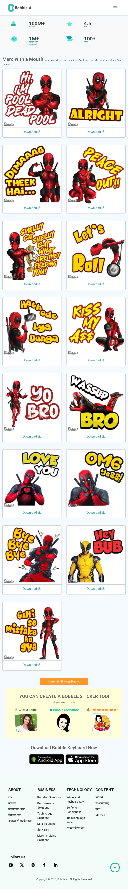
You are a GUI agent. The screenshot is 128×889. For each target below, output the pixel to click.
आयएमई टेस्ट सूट (75, 828)
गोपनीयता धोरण (16, 809)
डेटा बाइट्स (43, 829)
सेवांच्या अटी (14, 815)
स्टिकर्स (99, 797)
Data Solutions (46, 823)
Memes (100, 815)
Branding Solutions (49, 797)
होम (10, 797)
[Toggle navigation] (115, 7)
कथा (97, 809)
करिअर (12, 803)
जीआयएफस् (102, 803)
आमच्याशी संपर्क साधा (20, 821)
